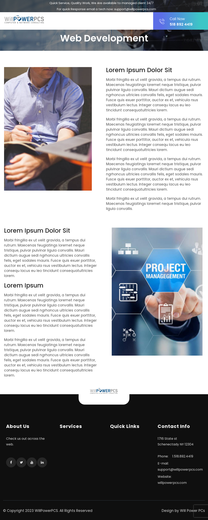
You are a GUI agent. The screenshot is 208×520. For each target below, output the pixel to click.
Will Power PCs (192, 510)
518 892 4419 (183, 21)
